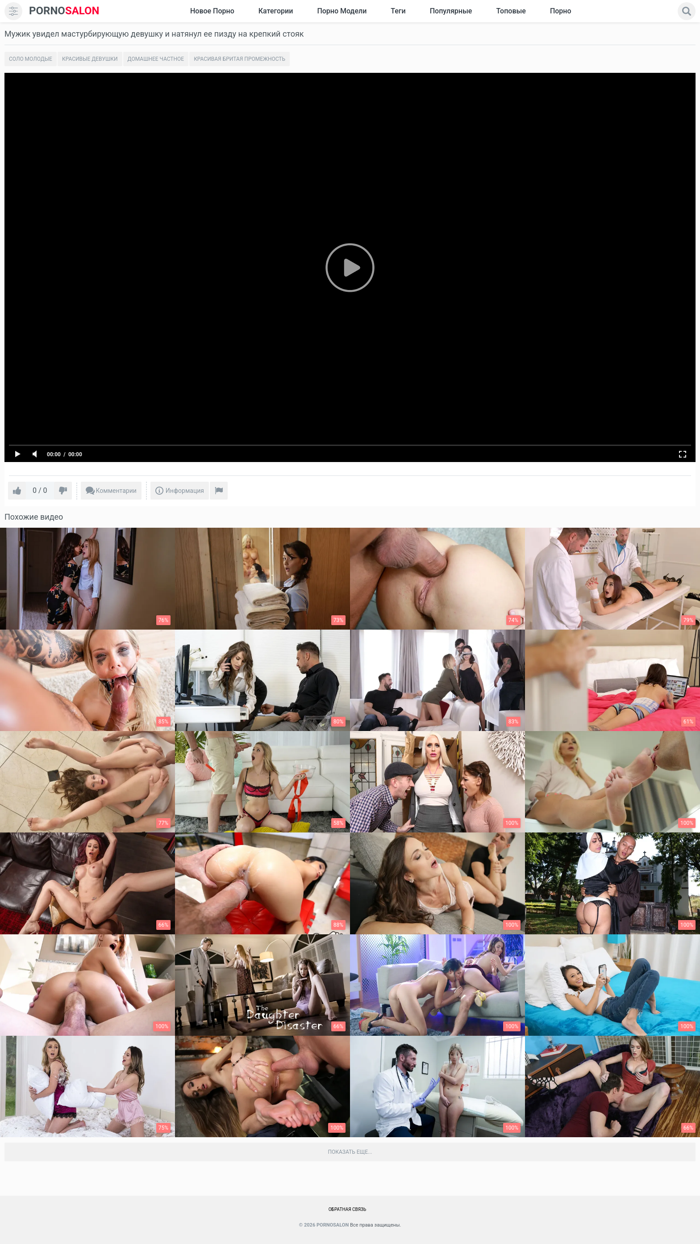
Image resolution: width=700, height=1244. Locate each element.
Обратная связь (348, 1209)
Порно (560, 11)
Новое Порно (212, 11)
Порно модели (342, 11)
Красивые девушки (90, 59)
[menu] (13, 11)
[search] (687, 11)
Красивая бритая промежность (239, 59)
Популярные (451, 11)
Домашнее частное (156, 59)
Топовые (510, 11)
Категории (275, 11)
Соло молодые (30, 59)
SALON (64, 11)
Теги (398, 11)
